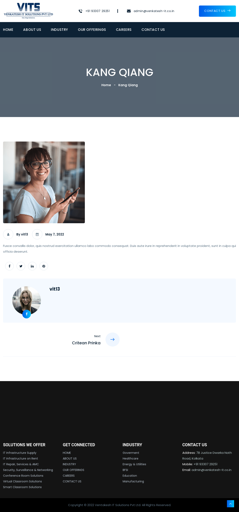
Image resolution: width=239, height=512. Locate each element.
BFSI (125, 470)
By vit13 (22, 234)
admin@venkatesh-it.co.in (154, 11)
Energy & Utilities (134, 464)
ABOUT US (32, 29)
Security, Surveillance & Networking (28, 470)
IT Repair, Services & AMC (21, 464)
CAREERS (124, 29)
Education (130, 476)
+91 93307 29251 (97, 11)
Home (107, 85)
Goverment (131, 453)
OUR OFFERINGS (92, 29)
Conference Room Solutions (23, 476)
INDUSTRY (59, 29)
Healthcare (130, 458)
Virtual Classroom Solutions (22, 481)
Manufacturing (133, 481)
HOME (8, 29)
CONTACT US (217, 11)
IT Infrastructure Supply (19, 453)
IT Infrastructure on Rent (20, 458)
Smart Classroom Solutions (22, 487)
